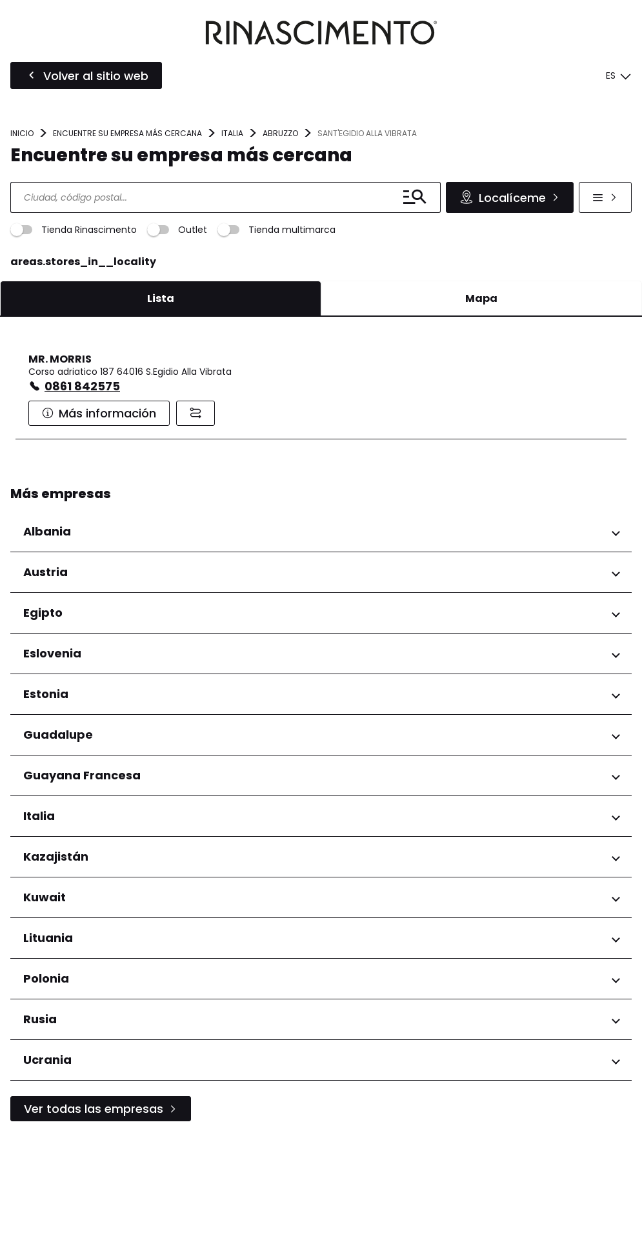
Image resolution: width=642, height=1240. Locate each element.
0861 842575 (82, 485)
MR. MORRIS (60, 458)
